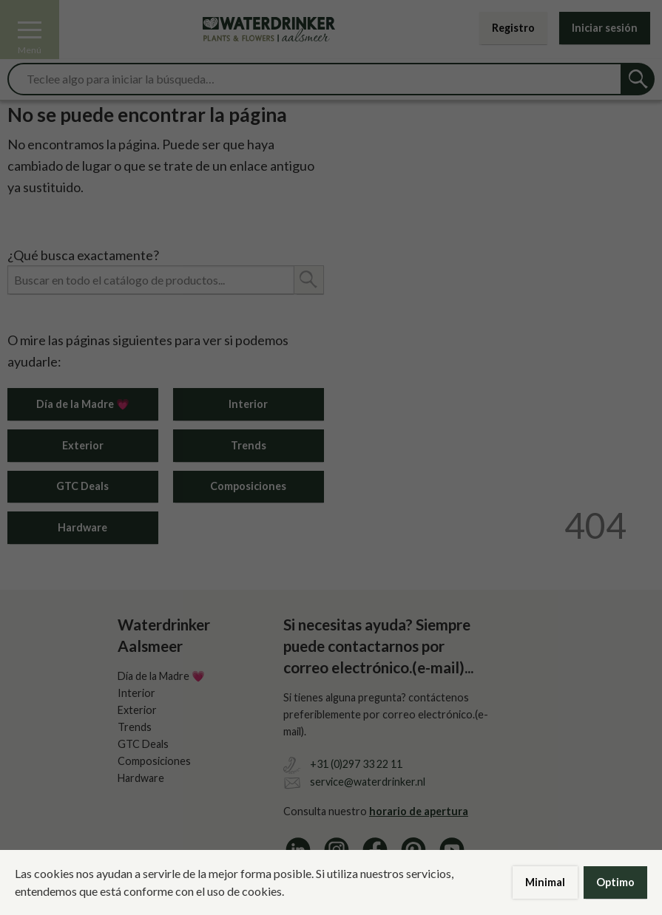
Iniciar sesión (605, 27)
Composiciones (248, 486)
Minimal (545, 882)
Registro (513, 27)
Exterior (83, 445)
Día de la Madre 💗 (82, 404)
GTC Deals (82, 486)
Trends (248, 445)
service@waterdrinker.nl (367, 781)
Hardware (82, 527)
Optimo (615, 882)
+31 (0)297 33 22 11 (356, 764)
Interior (248, 404)
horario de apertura (418, 811)
